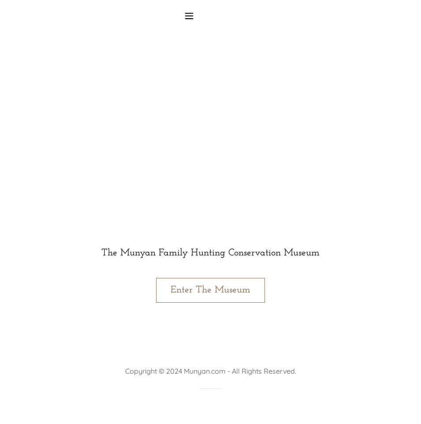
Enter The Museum (210, 290)
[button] (210, 16)
